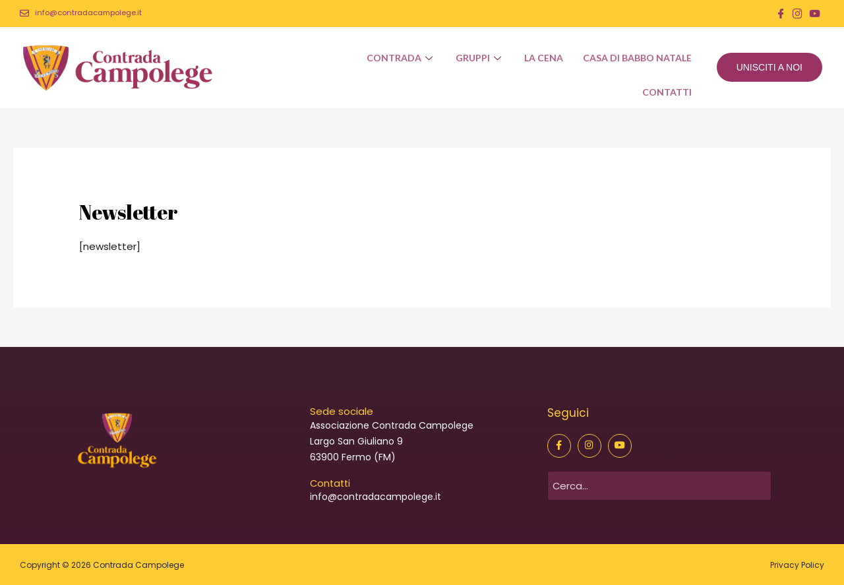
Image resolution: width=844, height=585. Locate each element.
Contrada (400, 57)
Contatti (666, 93)
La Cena (543, 57)
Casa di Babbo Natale (636, 57)
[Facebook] (781, 13)
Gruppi (479, 57)
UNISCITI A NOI (769, 66)
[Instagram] (797, 13)
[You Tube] (814, 13)
